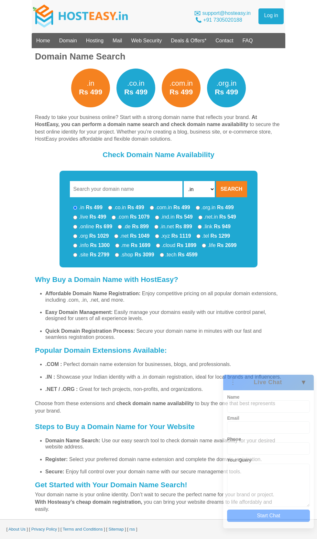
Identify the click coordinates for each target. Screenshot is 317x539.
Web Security (146, 40)
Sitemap (116, 529)
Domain (68, 40)
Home (43, 40)
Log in (271, 15)
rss (132, 529)
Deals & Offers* (188, 40)
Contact (224, 40)
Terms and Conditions (83, 529)
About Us (17, 529)
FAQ (247, 40)
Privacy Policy (44, 529)
